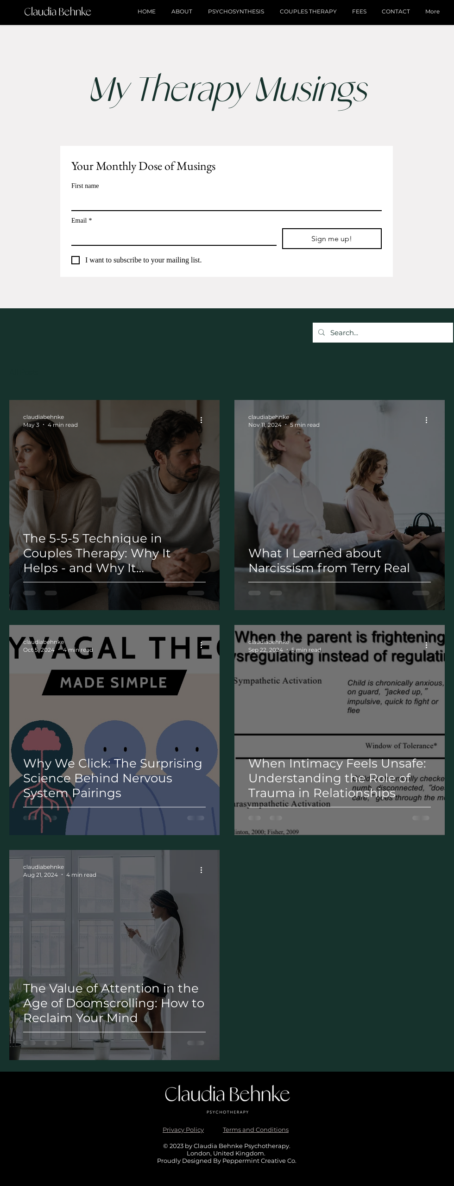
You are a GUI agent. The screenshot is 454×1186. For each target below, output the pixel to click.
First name (85, 185)
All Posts (23, 372)
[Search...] (382, 333)
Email (81, 221)
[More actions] (204, 420)
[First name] (223, 202)
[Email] (171, 236)
